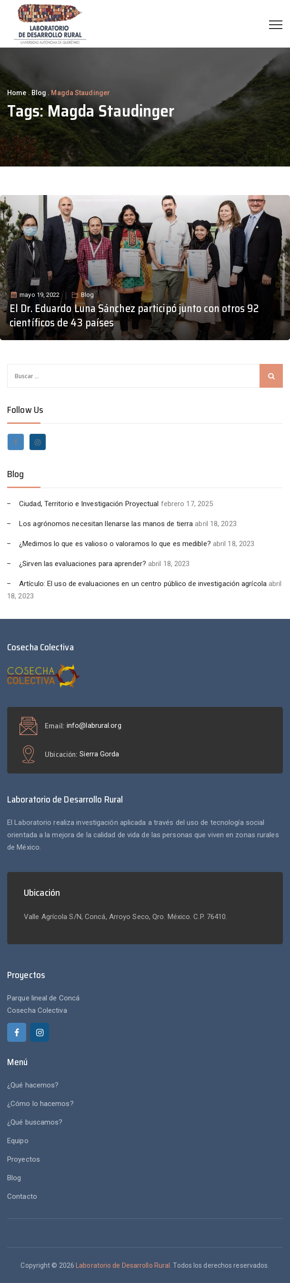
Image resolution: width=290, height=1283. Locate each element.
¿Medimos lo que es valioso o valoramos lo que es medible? (115, 543)
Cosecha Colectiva (37, 1010)
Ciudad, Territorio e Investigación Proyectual (89, 503)
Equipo (18, 1140)
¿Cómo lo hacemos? (40, 1103)
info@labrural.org (94, 725)
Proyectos (23, 1159)
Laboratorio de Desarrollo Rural (123, 1265)
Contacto (22, 1196)
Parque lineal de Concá (43, 998)
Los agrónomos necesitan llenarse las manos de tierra (106, 523)
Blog (87, 294)
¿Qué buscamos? (34, 1122)
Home (16, 93)
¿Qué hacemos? (33, 1085)
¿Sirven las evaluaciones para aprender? (82, 563)
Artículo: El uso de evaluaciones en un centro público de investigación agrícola (143, 583)
